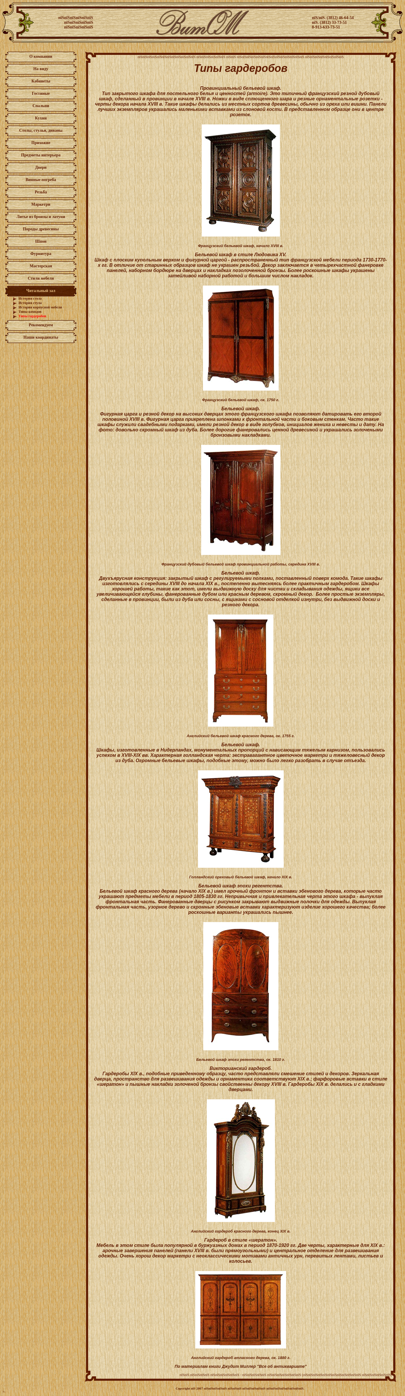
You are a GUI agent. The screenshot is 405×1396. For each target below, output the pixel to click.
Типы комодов (30, 312)
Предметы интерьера (41, 155)
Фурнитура (40, 253)
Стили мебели (41, 278)
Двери (40, 167)
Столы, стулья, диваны (40, 130)
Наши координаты (40, 337)
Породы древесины (41, 229)
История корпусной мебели (40, 307)
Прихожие (40, 143)
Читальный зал (41, 290)
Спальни (41, 106)
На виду (40, 69)
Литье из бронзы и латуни (40, 217)
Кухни (41, 118)
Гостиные (41, 93)
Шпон (41, 241)
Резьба (41, 192)
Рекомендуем (41, 325)
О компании (40, 56)
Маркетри (41, 204)
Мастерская (41, 266)
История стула (30, 303)
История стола (30, 298)
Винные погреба (41, 180)
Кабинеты (40, 81)
